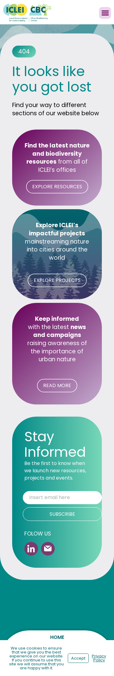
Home (57, 637)
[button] (105, 13)
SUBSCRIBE (62, 514)
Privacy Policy (99, 658)
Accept (78, 658)
